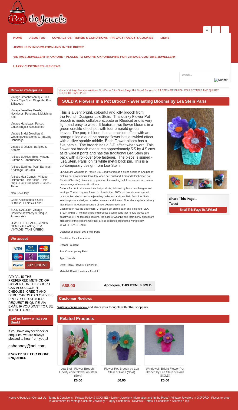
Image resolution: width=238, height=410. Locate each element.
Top (187, 401)
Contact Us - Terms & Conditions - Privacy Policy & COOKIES (102, 37)
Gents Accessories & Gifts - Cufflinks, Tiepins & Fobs (28, 201)
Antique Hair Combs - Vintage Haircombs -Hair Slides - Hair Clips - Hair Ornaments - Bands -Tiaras (31, 181)
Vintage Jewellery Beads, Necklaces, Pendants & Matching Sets (31, 114)
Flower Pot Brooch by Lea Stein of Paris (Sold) (121, 370)
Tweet (173, 203)
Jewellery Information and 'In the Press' (48, 47)
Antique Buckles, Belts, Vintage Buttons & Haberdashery (30, 158)
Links (164, 37)
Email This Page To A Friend (198, 209)
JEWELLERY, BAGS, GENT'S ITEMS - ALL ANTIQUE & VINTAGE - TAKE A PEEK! (29, 226)
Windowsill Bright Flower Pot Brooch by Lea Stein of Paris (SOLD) (165, 372)
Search (225, 29)
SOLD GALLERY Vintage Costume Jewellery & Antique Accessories (29, 213)
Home (17, 37)
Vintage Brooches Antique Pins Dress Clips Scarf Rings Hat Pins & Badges (31, 100)
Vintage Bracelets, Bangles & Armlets (29, 148)
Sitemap (177, 401)
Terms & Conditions (157, 401)
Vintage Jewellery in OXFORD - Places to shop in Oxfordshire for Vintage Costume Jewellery (94, 56)
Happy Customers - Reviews (36, 66)
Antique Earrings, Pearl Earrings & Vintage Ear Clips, (30, 168)
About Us (37, 37)
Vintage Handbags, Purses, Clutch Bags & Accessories (28, 125)
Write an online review (72, 307)
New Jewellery (20, 193)
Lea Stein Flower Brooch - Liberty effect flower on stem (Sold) (78, 372)
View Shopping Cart (216, 29)
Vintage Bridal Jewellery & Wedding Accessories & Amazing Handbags (31, 137)
